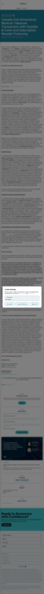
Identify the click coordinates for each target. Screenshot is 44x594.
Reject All (34, 304)
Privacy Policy (22, 293)
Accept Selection (22, 304)
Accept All (10, 304)
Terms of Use (31, 293)
